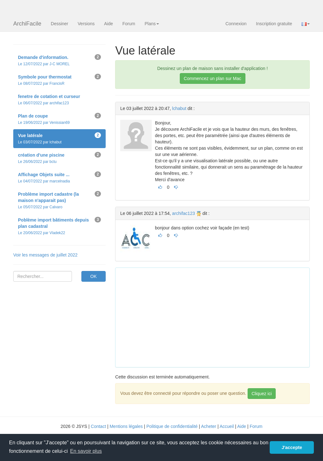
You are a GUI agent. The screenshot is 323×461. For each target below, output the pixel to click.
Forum (128, 23)
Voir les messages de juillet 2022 (45, 254)
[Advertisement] (221, 317)
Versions (86, 23)
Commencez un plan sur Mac (212, 78)
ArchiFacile (27, 23)
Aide (108, 23)
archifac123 (183, 213)
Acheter (208, 426)
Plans (151, 23)
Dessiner (59, 23)
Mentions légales (126, 426)
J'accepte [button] (292, 447)
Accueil (227, 426)
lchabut (179, 108)
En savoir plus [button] (86, 451)
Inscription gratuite (274, 23)
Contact (98, 426)
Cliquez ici (262, 393)
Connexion (236, 23)
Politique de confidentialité (172, 426)
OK (93, 276)
